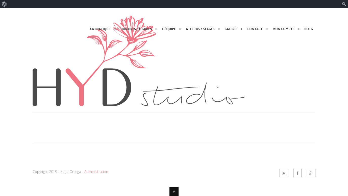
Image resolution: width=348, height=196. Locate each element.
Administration (96, 171)
